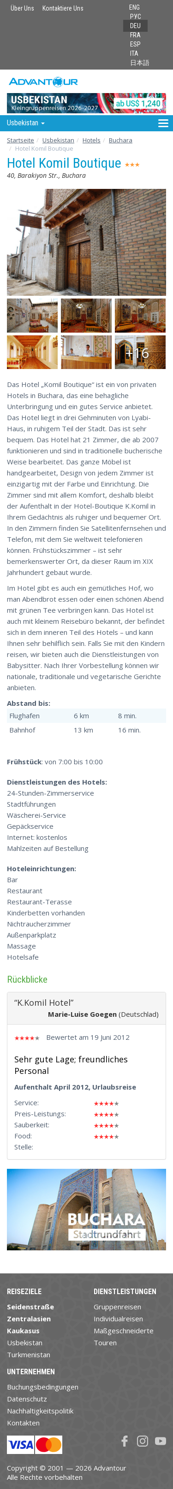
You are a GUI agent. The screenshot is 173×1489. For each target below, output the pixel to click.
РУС (135, 16)
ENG (134, 7)
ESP (135, 44)
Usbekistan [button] (26, 122)
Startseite (20, 140)
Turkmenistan (28, 1354)
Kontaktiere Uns (63, 8)
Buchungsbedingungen (42, 1386)
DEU (135, 25)
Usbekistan (58, 140)
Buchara (120, 140)
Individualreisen (118, 1318)
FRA (135, 35)
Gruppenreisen (117, 1306)
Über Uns (22, 8)
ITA (134, 53)
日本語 (139, 62)
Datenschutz (27, 1398)
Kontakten (23, 1422)
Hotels (92, 140)
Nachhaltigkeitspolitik (40, 1410)
